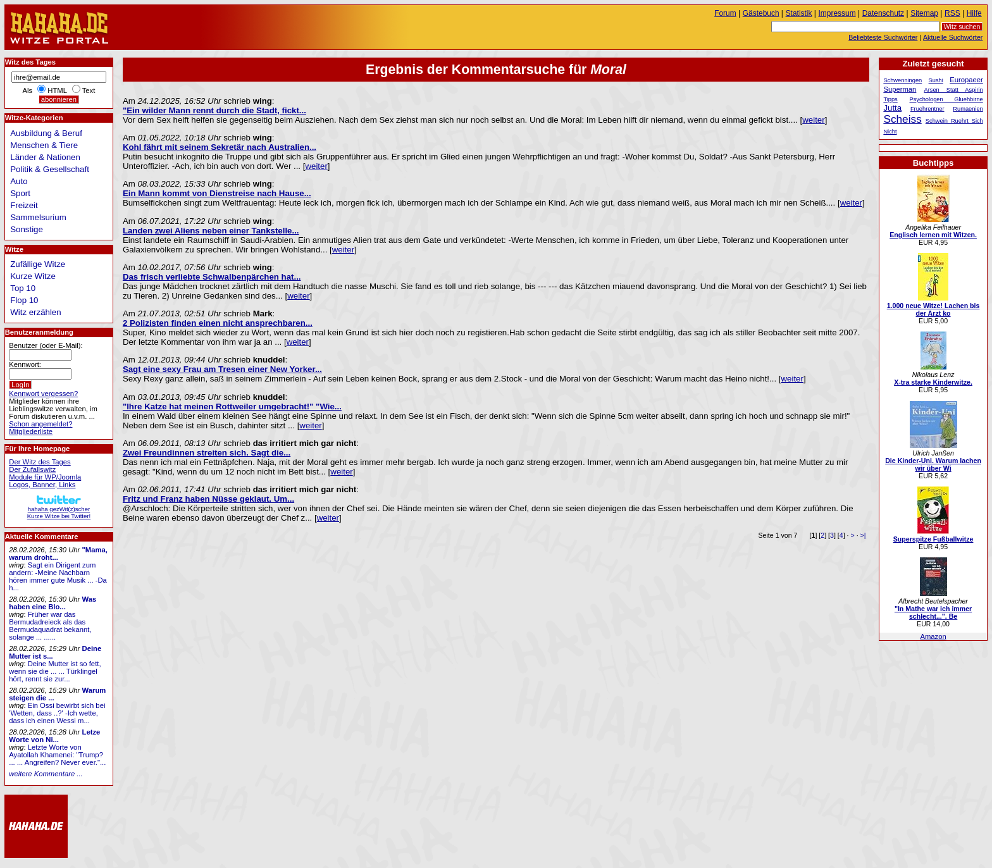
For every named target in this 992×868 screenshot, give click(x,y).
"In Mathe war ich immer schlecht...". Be (933, 612)
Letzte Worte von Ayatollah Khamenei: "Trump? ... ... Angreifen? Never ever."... (57, 754)
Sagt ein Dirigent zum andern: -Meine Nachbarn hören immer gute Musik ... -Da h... (58, 576)
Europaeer (966, 80)
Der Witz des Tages (39, 462)
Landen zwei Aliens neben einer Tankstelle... (211, 230)
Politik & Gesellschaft (49, 169)
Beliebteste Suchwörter (882, 37)
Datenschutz (883, 13)
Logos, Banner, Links (42, 484)
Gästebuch (761, 13)
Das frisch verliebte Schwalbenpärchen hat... (212, 277)
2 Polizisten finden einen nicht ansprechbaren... (218, 323)
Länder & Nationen (45, 157)
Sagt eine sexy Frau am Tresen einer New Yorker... (222, 369)
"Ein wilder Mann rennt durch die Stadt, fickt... (214, 110)
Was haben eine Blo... (52, 603)
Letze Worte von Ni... (54, 735)
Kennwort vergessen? (43, 393)
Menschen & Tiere (44, 145)
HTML (56, 90)
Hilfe (974, 13)
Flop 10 (24, 300)
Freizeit (24, 205)
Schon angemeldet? (40, 424)
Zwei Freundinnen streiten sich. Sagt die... (206, 452)
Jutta (892, 108)
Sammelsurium (38, 217)
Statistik (799, 13)
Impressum (837, 13)
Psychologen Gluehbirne (946, 99)
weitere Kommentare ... (45, 774)
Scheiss (902, 119)
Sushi (936, 80)
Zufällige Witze (37, 264)
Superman (899, 89)
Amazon (933, 636)
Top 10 (22, 288)
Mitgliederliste (31, 431)
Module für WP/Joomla (45, 477)
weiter (813, 120)
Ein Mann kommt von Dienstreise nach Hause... (217, 193)
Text (89, 90)
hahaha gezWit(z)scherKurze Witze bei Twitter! (58, 509)
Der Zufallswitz (32, 469)
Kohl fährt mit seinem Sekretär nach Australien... (219, 147)
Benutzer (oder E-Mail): (45, 345)
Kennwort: (25, 364)
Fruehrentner (927, 109)
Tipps (890, 99)
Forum (725, 13)
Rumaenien (968, 109)
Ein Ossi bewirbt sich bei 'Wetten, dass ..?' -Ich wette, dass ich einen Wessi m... (57, 713)
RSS (952, 13)
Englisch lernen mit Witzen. (933, 235)
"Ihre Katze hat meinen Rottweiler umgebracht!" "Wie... (232, 406)
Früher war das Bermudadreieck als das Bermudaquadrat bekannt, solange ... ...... (50, 626)
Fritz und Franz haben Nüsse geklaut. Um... (208, 499)
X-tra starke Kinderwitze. (933, 382)
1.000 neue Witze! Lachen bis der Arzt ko (933, 309)
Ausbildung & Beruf (46, 133)
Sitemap (924, 13)
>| (863, 535)
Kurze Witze (33, 276)
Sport (20, 193)
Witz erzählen (35, 312)
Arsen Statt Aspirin (953, 90)
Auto (18, 181)
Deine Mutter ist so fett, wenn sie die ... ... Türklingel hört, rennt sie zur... (55, 671)
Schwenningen (902, 80)
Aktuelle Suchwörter (953, 37)
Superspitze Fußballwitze (933, 539)
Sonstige (26, 229)
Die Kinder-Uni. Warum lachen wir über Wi (933, 464)
